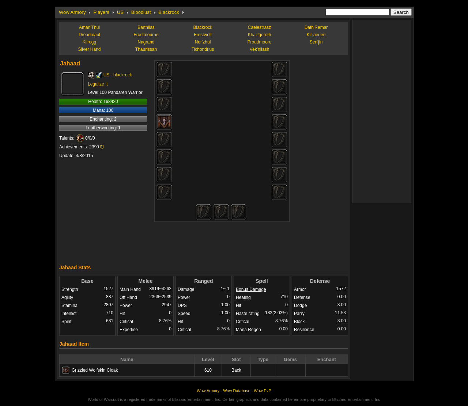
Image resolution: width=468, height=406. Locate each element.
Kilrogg (89, 42)
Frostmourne (145, 34)
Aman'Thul (89, 27)
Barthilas (146, 27)
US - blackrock (117, 74)
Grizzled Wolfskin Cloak (95, 370)
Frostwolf (203, 34)
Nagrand (145, 42)
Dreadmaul (89, 34)
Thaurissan (146, 49)
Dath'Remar (316, 27)
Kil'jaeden (316, 34)
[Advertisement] (204, 241)
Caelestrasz (259, 27)
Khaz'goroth (259, 34)
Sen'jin (316, 42)
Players (101, 12)
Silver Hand (89, 49)
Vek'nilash (259, 49)
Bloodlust (141, 12)
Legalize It (98, 84)
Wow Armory (72, 12)
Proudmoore (259, 42)
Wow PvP (262, 390)
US (120, 12)
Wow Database (236, 390)
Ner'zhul (203, 42)
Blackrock (168, 12)
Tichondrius (203, 49)
